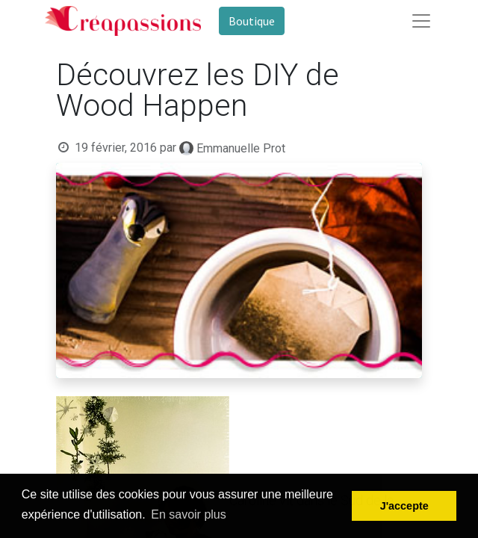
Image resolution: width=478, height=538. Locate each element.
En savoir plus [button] (188, 514)
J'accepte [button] (404, 506)
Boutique (252, 20)
